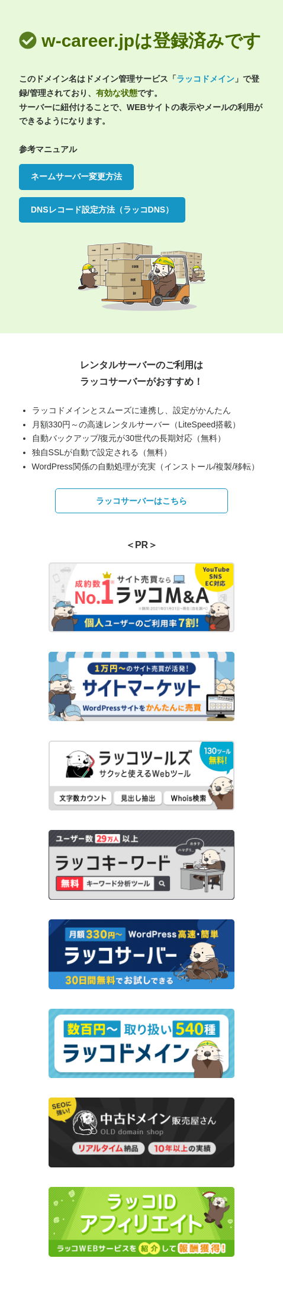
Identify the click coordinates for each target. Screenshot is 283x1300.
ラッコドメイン (205, 78)
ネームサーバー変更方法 (76, 176)
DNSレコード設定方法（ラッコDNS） (102, 209)
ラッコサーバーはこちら (141, 501)
